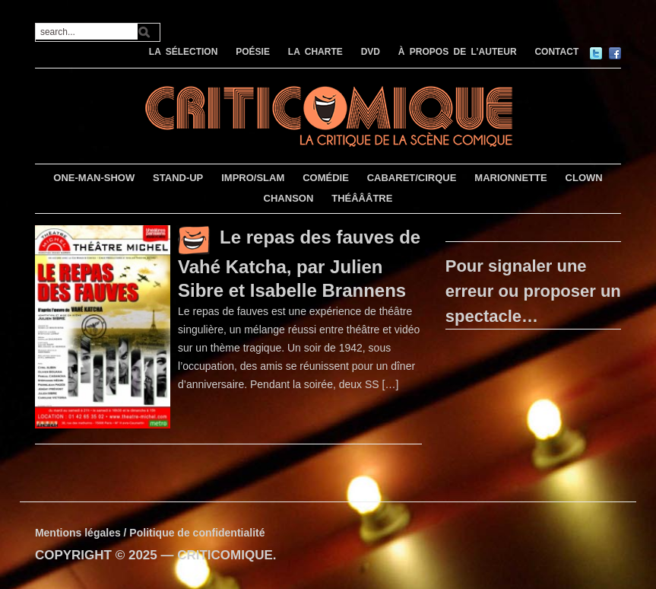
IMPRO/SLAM (252, 177)
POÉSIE (253, 51)
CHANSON (289, 198)
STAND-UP (178, 177)
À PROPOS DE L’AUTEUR (457, 51)
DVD (370, 51)
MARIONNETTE (510, 177)
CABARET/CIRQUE (412, 177)
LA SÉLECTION (183, 51)
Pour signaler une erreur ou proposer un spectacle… (533, 291)
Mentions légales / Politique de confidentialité (150, 533)
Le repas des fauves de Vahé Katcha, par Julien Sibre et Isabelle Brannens (299, 264)
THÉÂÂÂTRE (361, 198)
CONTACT (556, 51)
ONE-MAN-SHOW (94, 177)
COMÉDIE (326, 177)
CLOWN (584, 177)
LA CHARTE (315, 51)
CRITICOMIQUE (225, 555)
